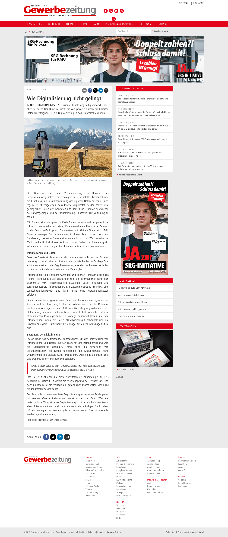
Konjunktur (90, 473)
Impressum (182, 486)
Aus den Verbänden (94, 467)
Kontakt (181, 477)
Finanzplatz (121, 477)
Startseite (120, 505)
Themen (119, 458)
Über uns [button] (146, 24)
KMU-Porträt (91, 477)
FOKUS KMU (121, 508)
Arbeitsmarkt (121, 461)
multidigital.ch (198, 532)
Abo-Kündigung (154, 464)
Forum (88, 483)
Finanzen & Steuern (124, 473)
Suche (118, 518)
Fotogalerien (121, 512)
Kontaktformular (185, 483)
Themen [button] (72, 24)
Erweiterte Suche (160, 31)
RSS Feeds (120, 515)
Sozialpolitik (121, 492)
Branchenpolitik (123, 467)
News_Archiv (36, 32)
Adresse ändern (153, 473)
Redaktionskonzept (155, 492)
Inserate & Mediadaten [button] (120, 24)
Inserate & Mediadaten (157, 480)
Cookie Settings (114, 532)
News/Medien (122, 502)
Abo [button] (97, 24)
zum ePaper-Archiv (126, 370)
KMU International (124, 480)
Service (88, 480)
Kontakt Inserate (154, 486)
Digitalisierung (92, 492)
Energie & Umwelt (124, 470)
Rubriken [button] (55, 24)
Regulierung (121, 489)
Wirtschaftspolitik (123, 496)
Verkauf (181, 470)
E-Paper (85, 24)
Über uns (182, 458)
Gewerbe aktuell (92, 464)
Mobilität (120, 483)
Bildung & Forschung (125, 464)
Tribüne (89, 489)
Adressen (182, 480)
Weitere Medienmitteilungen (130, 175)
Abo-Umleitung (153, 467)
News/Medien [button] (35, 24)
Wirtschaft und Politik (95, 470)
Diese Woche (91, 461)
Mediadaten (152, 489)
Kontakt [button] (163, 24)
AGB (149, 483)
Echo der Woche (92, 486)
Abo (149, 458)
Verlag (181, 467)
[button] (148, 31)
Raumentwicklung (123, 486)
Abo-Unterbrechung (155, 470)
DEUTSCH (184, 3)
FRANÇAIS (198, 3)
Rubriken (89, 458)
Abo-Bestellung (153, 461)
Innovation (90, 496)
